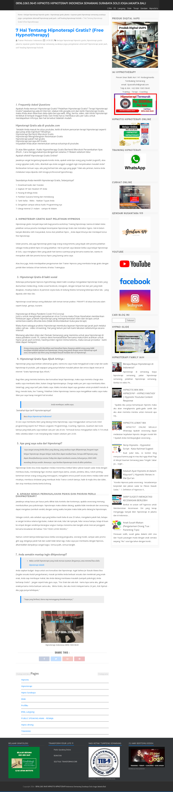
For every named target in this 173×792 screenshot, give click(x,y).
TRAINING (26, 731)
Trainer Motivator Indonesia (30, 40)
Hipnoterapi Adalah (37, 565)
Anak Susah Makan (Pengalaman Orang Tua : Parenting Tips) (136, 526)
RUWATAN (58, 756)
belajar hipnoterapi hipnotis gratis (36, 15)
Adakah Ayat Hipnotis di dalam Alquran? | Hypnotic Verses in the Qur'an (139, 474)
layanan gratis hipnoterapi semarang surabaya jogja (45, 44)
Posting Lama (103, 674)
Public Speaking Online (62, 750)
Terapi (136, 8)
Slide (129, 8)
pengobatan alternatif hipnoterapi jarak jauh (39, 18)
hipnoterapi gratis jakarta (60, 15)
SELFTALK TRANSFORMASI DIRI (65, 762)
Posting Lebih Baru (23, 674)
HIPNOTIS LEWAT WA (134, 422)
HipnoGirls (153, 8)
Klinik (23, 699)
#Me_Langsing (27, 711)
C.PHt (109, 8)
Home (20, 15)
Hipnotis (25, 679)
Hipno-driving (27, 724)
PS (115, 8)
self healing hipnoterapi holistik (69, 18)
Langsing (121, 8)
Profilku (24, 705)
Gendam (144, 8)
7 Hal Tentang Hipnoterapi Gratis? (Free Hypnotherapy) (60, 32)
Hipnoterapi (26, 686)
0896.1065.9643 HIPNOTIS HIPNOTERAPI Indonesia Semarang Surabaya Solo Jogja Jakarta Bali (81, 3)
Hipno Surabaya (28, 692)
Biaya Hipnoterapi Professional (40, 416)
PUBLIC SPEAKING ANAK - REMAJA (37, 718)
